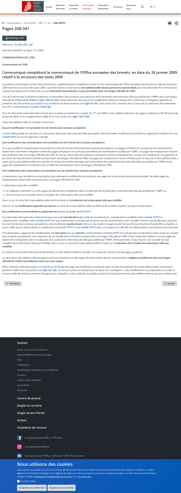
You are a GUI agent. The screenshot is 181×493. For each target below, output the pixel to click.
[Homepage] (3, 23)
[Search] (143, 7)
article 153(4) (28, 100)
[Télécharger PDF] (14, 38)
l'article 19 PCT (152, 217)
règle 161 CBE (49, 270)
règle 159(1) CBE (80, 116)
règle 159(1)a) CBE (48, 100)
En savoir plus (85, 476)
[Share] (176, 23)
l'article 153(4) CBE (41, 106)
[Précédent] (13, 283)
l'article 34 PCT (10, 136)
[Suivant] (169, 283)
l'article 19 (165, 133)
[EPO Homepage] (33, 7)
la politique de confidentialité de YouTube (53, 476)
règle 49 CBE (91, 103)
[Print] (169, 23)
